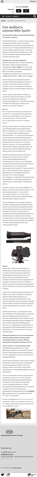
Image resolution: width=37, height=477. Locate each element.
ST (20, 76)
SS (30, 76)
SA (6, 76)
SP (14, 67)
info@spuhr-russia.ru (7, 454)
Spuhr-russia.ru (18, 467)
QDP (18, 67)
